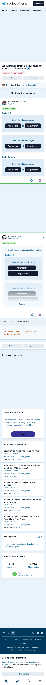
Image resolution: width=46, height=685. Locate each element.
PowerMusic (8, 470)
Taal (7, 640)
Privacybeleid (27, 640)
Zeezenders (32, 85)
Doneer (23, 434)
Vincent (11, 321)
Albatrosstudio (9, 528)
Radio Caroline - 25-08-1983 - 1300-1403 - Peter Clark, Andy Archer (22, 517)
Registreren (32, 126)
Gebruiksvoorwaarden (21, 664)
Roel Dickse (15, 85)
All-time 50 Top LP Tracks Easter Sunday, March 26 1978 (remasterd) (22, 466)
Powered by (23, 650)
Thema (16, 640)
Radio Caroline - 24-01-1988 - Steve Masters (19, 483)
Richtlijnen (8, 667)
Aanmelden (13, 126)
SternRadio (8, 453)
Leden (23, 101)
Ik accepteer (23, 674)
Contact (38, 640)
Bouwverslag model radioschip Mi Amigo (22, 451)
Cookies (23, 643)
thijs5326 (12, 236)
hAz (19, 573)
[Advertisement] (23, 36)
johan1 (6, 476)
